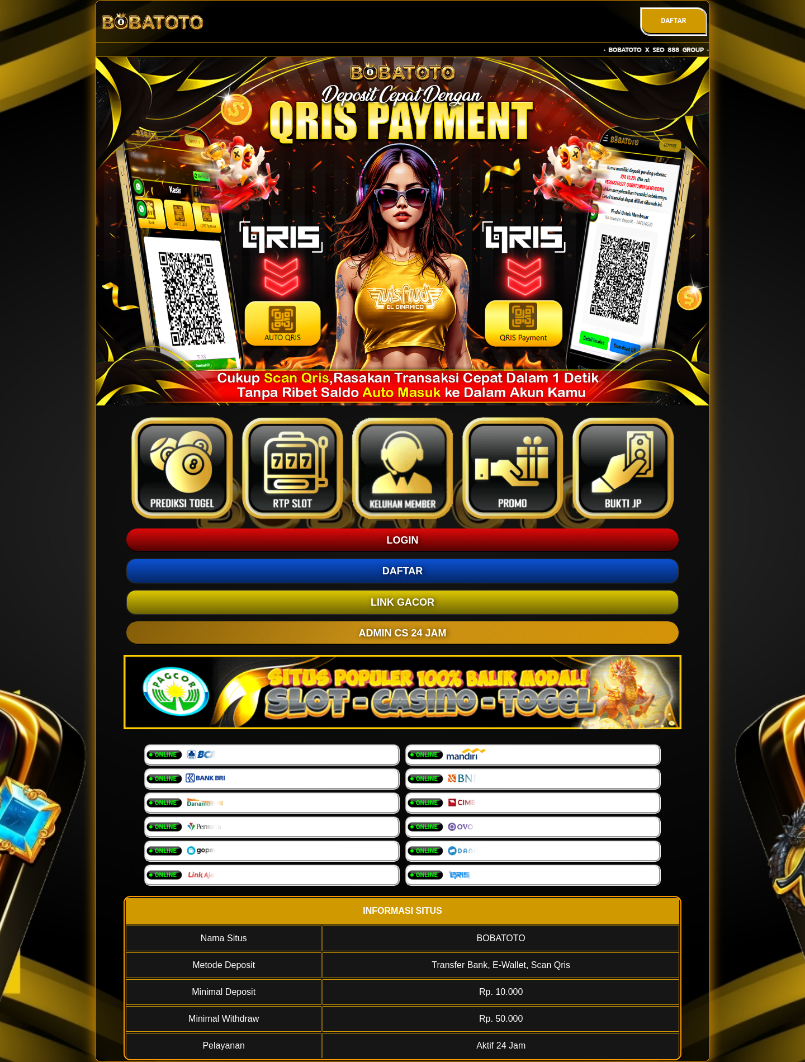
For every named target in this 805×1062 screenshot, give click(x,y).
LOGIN (403, 540)
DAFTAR (673, 21)
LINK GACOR (402, 602)
